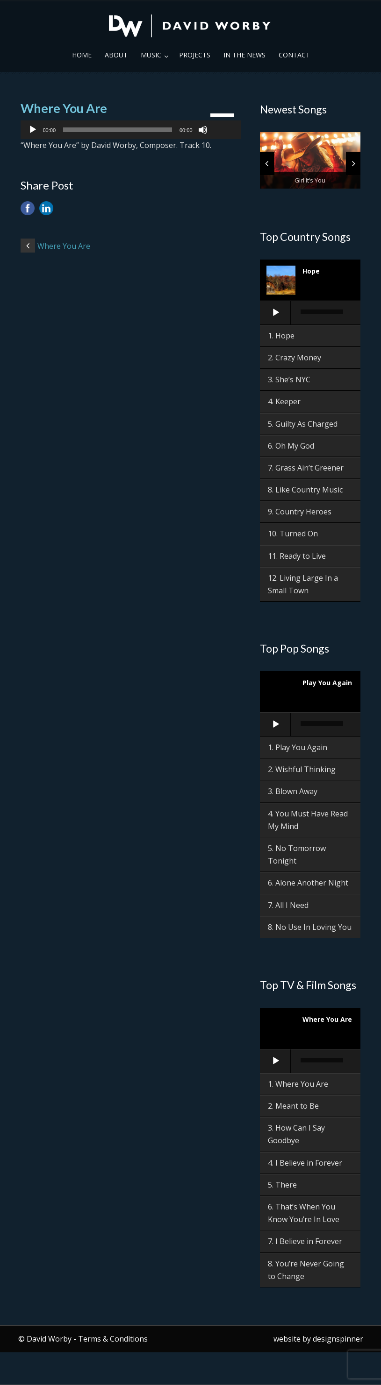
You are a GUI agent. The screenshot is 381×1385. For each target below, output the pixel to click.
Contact (294, 54)
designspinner (338, 1339)
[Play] (32, 129)
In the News (244, 54)
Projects (194, 54)
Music (151, 54)
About (116, 54)
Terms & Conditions (113, 1339)
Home (82, 54)
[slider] (117, 129)
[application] (131, 129)
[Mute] (203, 129)
